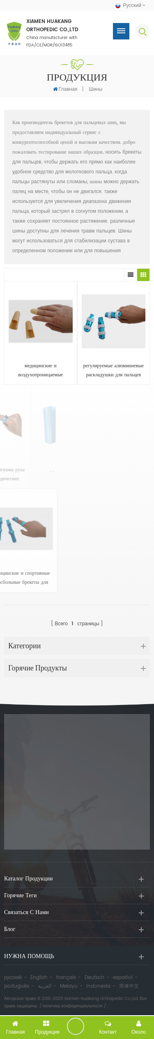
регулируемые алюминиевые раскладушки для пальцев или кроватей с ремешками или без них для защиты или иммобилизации (113, 371)
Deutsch (94, 977)
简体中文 (129, 986)
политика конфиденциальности (73, 1006)
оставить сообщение (75, 1026)
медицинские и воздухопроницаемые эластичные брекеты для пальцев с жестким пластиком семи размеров (40, 371)
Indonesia (98, 986)
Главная (65, 89)
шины (95, 89)
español (123, 977)
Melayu (69, 986)
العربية (44, 986)
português (16, 986)
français (66, 977)
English (39, 977)
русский (13, 977)
